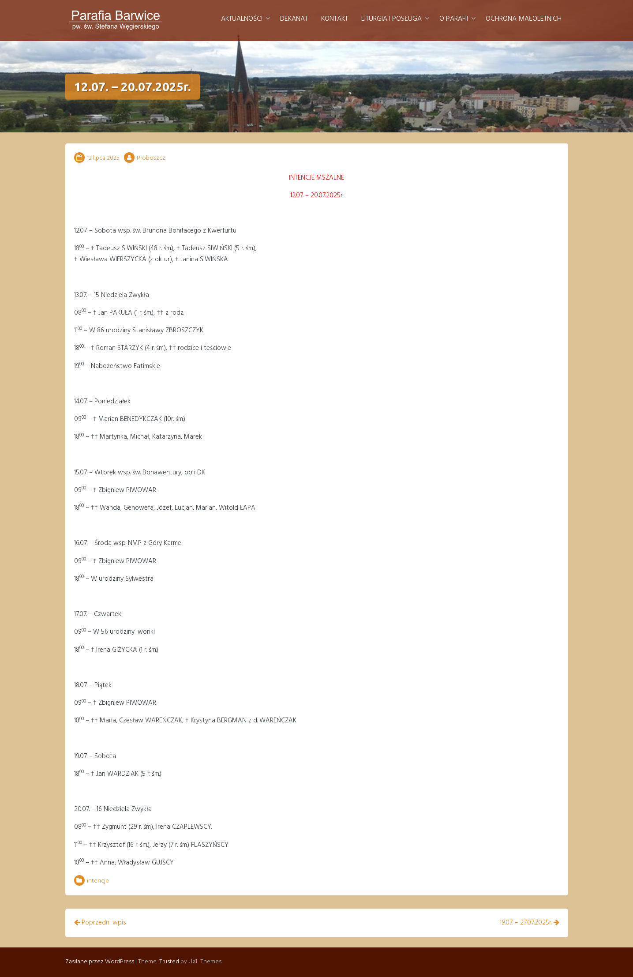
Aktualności (241, 19)
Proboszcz (151, 158)
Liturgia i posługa (391, 19)
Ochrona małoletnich (524, 19)
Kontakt (334, 19)
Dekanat (294, 19)
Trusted (169, 962)
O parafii (453, 19)
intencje (98, 881)
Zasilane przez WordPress (99, 962)
